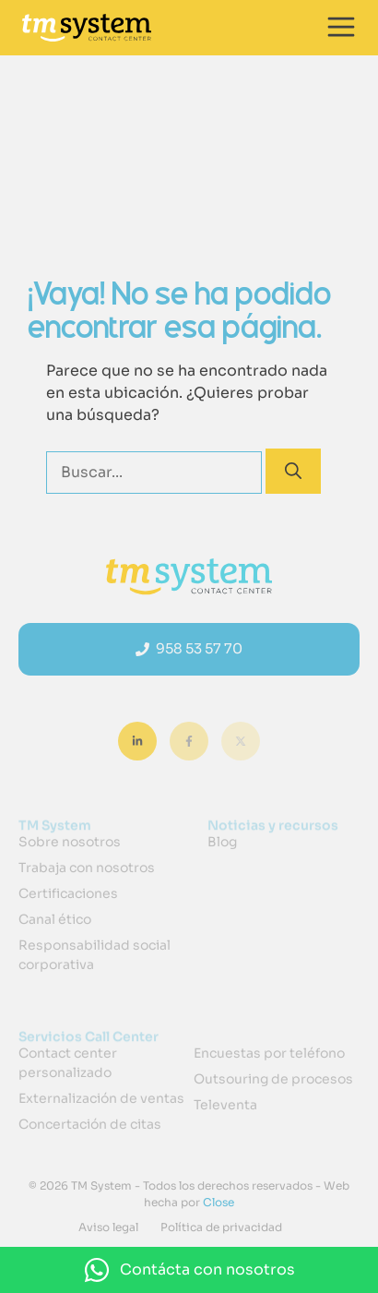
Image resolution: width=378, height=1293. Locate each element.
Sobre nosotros (69, 841)
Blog (222, 841)
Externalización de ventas (101, 1098)
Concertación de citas (89, 1124)
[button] (189, 1270)
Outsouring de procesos (273, 1079)
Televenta (225, 1104)
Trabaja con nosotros (86, 867)
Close (217, 1202)
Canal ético (54, 919)
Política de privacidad (221, 1227)
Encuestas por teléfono (269, 1053)
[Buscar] (293, 471)
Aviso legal (108, 1227)
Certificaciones (68, 893)
